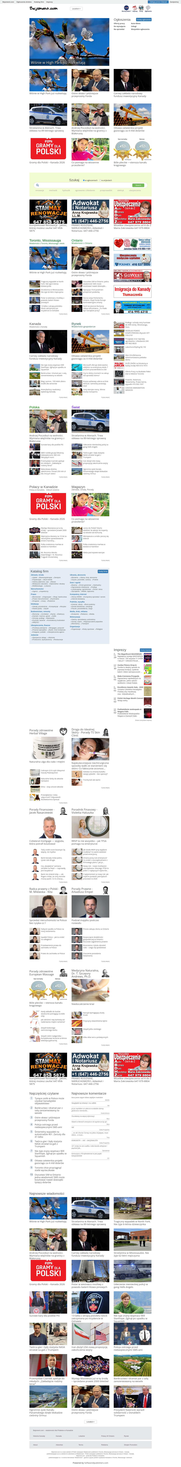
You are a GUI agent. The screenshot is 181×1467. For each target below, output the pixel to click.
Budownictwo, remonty (40, 611)
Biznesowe (37, 597)
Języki (46, 608)
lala (108, 1105)
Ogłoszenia (148, 11)
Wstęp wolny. (122, 701)
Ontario (77, 240)
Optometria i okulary (57, 584)
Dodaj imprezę (146, 650)
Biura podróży (90, 604)
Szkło (54, 616)
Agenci (35, 591)
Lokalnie (82, 1436)
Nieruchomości (37, 589)
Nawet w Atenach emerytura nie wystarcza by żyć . (90, 1122)
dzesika (107, 1100)
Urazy (43, 601)
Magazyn (78, 487)
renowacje (39, 190)
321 (108, 1158)
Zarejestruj (174, 2)
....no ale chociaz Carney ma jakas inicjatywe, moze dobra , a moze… (90, 1134)
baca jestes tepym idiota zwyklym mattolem (87, 1097)
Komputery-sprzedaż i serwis (94, 597)
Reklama (84, 614)
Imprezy (49, 2)
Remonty (36, 614)
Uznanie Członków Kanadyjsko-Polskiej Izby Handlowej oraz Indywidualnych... (129, 691)
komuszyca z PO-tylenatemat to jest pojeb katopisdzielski (87, 1154)
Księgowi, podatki (39, 632)
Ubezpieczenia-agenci (56, 632)
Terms (81, 1445)
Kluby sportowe (88, 629)
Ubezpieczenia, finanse (40, 625)
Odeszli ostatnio (52, 490)
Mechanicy (76, 624)
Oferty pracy (119, 23)
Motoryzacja (75, 617)
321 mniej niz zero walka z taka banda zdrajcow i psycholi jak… (89, 1147)
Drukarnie (75, 614)
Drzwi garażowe (85, 585)
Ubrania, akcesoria (78, 575)
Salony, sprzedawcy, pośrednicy (83, 619)
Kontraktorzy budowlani (56, 620)
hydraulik (66, 190)
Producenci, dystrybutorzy (42, 639)
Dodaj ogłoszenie (144, 19)
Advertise (59, 1445)
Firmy (141, 11)
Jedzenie (34, 635)
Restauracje (58, 639)
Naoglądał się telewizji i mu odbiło (84, 1103)
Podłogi (94, 587)
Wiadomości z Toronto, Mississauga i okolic (47, 243)
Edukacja (35, 604)
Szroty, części (77, 622)
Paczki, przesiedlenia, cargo (82, 608)
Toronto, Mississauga (45, 240)
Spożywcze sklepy (39, 637)
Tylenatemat (105, 1150)
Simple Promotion (130, 1445)
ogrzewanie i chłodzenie (85, 190)
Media (92, 614)
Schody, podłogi (38, 618)
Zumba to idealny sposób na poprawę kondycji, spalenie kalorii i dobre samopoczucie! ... (129, 669)
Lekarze (48, 586)
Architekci (45, 614)
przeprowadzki (106, 190)
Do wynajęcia (119, 26)
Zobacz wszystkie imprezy (143, 720)
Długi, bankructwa (60, 597)
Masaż (53, 582)
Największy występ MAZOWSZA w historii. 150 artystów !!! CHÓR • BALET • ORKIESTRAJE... (130, 658)
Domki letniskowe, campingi (82, 606)
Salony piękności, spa (41, 582)
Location (76, 8)
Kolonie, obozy (77, 604)
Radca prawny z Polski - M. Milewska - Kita (44, 890)
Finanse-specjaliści (40, 630)
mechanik (53, 190)
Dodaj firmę (103, 571)
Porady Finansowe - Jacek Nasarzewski (42, 811)
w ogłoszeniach (90, 180)
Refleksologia (38, 586)
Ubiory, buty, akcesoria (88, 577)
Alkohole (51, 637)
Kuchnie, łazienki (39, 620)
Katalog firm (39, 2)
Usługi (133, 26)
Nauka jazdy (37, 608)
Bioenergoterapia (45, 577)
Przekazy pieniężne (40, 628)
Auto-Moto (135, 23)
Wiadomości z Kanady (38, 327)
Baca (108, 1119)
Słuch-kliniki (47, 580)
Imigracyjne (47, 597)
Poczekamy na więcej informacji (83, 1116)
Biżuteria (75, 577)
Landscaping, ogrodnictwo (81, 589)
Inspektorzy (44, 591)
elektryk (120, 190)
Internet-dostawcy (78, 599)
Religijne (99, 629)
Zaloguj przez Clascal (158, 2)
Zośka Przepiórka (104, 1130)
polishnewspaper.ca (53, 1454)
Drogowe (36, 601)
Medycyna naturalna (40, 584)
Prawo (33, 594)
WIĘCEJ (36, 622)
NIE (73, 1127)
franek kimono (105, 1113)
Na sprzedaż (119, 29)
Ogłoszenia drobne (24, 2)
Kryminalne (55, 599)
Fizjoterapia (37, 580)
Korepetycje (53, 606)
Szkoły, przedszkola (40, 606)
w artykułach (105, 180)
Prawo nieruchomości (41, 599)
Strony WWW (77, 597)
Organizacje (75, 627)
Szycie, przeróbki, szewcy (81, 580)
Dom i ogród (75, 583)
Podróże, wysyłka (77, 602)
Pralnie (95, 580)
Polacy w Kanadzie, (37, 490)
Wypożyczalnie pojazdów (93, 622)
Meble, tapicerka (88, 591)
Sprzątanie (76, 591)
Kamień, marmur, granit (41, 616)
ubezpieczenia (135, 190)
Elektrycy (61, 614)
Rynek (76, 324)
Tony (108, 1137)
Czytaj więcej (63, 314)
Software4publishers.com (96, 1462)
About (35, 1445)
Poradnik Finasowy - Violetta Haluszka (84, 811)
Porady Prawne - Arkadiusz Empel (82, 890)
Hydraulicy (97, 585)
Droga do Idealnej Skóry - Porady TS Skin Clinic (86, 732)
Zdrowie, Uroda (37, 575)
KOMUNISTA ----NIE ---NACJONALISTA (85, 1140)
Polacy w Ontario (107, 1436)
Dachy (53, 614)
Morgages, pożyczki (56, 628)
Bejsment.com (8, 2)
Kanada (59, 1436)
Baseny (74, 585)
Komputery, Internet (78, 594)
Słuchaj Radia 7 (126, 11)
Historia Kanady (39, 1436)
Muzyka (63, 606)
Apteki (35, 577)
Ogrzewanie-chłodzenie (80, 587)
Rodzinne (51, 601)
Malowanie (50, 618)
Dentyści (57, 577)
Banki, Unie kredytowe (57, 630)
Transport (85, 624)
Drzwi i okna (97, 589)
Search (138, 185)
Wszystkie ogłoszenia (140, 29)
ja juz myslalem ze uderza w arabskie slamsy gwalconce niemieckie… (88, 1109)
